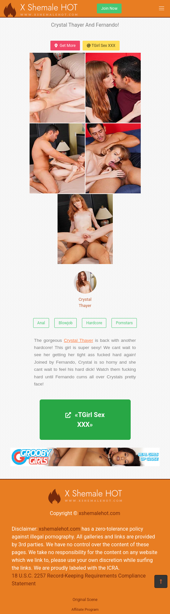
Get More (65, 45)
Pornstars (124, 323)
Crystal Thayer (85, 289)
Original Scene (85, 599)
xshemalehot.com (99, 513)
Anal (41, 323)
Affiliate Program (85, 609)
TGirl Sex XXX (101, 45)
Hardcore (94, 323)
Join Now (109, 8)
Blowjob (65, 323)
